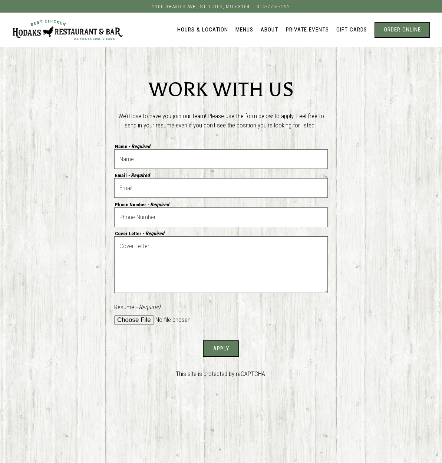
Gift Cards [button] (351, 29)
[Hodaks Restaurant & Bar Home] (67, 29)
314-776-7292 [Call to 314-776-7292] (273, 6)
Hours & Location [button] (202, 29)
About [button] (269, 29)
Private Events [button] (307, 29)
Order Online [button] (402, 29)
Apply (221, 348)
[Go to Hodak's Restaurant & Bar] (201, 6)
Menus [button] (244, 29)
